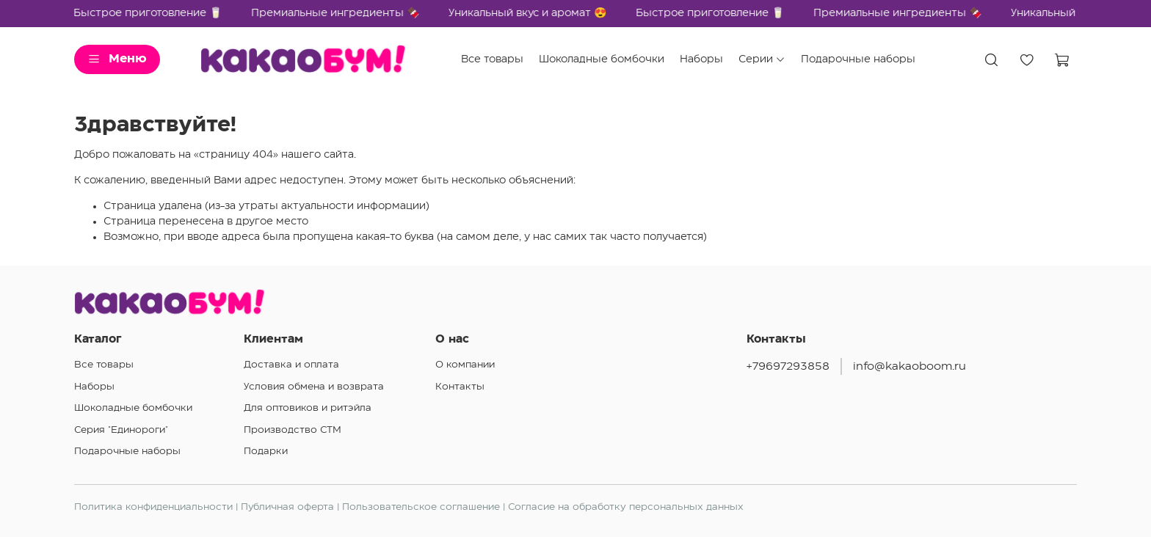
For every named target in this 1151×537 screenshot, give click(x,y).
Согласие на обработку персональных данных (626, 507)
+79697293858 (788, 366)
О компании (465, 364)
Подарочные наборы (858, 59)
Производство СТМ (292, 429)
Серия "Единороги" (121, 429)
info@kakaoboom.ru (909, 366)
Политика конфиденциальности (153, 507)
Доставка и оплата (291, 364)
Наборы (701, 59)
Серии (761, 59)
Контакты (459, 386)
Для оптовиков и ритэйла (307, 407)
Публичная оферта (287, 507)
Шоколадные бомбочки (601, 59)
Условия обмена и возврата (314, 386)
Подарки (266, 451)
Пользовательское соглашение (421, 507)
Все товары (492, 59)
